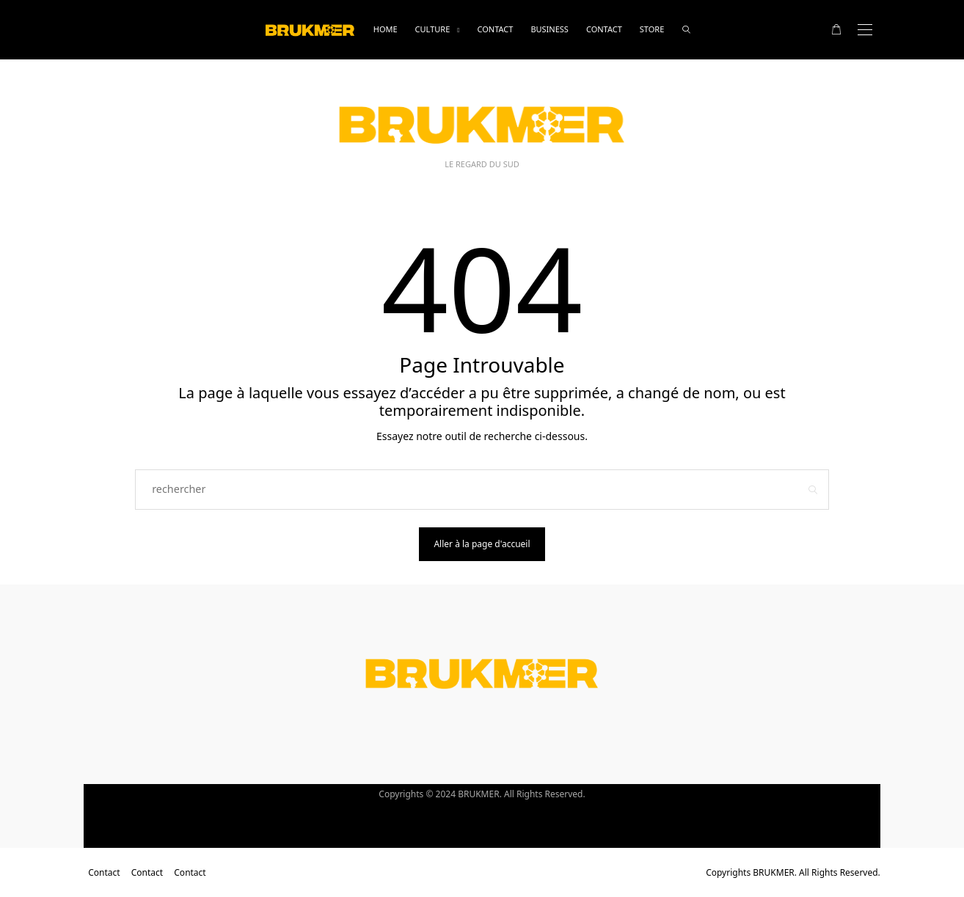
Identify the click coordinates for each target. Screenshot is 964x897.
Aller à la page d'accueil (482, 544)
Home (385, 28)
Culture (432, 28)
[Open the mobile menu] (865, 29)
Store (652, 28)
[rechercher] (686, 29)
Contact (495, 28)
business (549, 28)
